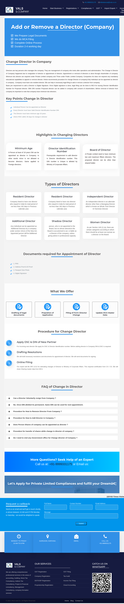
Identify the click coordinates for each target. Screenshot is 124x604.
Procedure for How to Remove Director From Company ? (35, 411)
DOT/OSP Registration (42, 581)
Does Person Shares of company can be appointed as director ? (38, 425)
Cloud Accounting (69, 585)
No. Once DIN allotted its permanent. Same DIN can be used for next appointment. (45, 405)
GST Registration (41, 572)
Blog (72, 601)
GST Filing (67, 572)
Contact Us (79, 601)
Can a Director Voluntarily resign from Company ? (32, 398)
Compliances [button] (86, 8)
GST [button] (98, 8)
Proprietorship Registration (44, 585)
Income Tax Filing (69, 581)
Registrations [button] (71, 8)
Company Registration (42, 576)
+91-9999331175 (90, 2)
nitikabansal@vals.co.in (108, 2)
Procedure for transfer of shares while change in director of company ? (41, 431)
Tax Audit (66, 576)
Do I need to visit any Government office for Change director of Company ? (42, 438)
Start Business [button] (56, 8)
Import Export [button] (110, 8)
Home (45, 8)
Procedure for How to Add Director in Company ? (31, 418)
